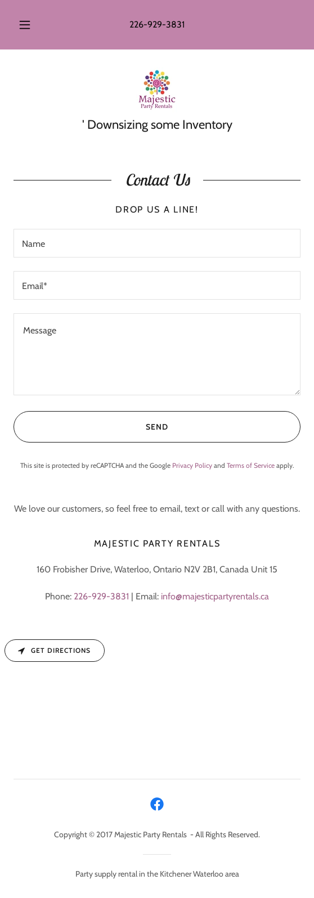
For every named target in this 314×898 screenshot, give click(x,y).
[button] (26, 24)
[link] (157, 89)
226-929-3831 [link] (157, 24)
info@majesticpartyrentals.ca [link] (215, 596)
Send (91, 427)
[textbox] (157, 243)
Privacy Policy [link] (192, 465)
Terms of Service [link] (251, 465)
